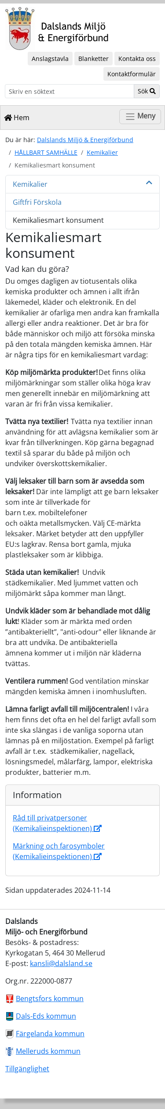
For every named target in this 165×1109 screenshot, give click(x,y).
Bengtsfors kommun (50, 998)
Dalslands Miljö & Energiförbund (85, 140)
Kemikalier (102, 152)
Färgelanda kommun (50, 1033)
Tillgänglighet (27, 1068)
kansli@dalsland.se (61, 963)
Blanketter (93, 58)
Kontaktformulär (131, 74)
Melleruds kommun (48, 1051)
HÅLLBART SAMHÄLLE (46, 152)
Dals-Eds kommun (46, 1016)
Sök (147, 91)
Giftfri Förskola (37, 202)
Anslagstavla (50, 58)
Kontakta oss (137, 58)
